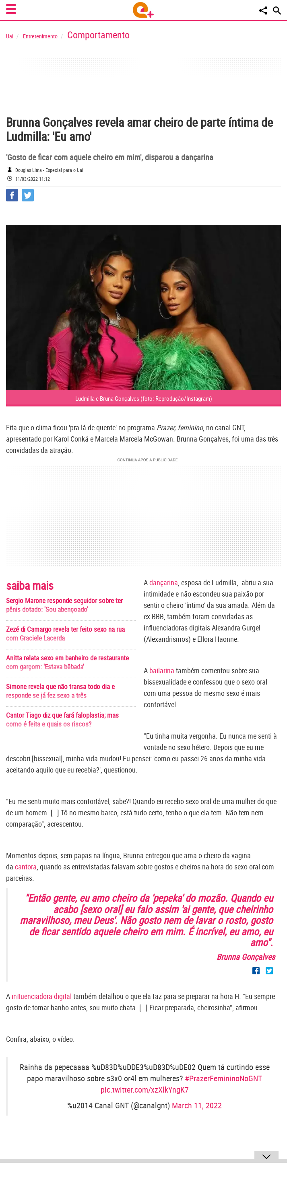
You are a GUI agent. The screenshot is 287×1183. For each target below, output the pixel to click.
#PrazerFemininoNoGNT (223, 1078)
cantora (26, 866)
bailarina (161, 670)
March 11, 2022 (197, 1105)
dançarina (163, 582)
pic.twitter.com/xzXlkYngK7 (145, 1089)
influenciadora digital (42, 996)
